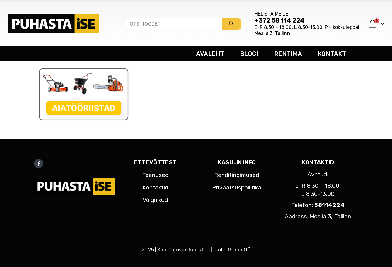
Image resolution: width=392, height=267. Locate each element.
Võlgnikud (155, 199)
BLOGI (249, 53)
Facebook (38, 163)
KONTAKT (332, 53)
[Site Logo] (53, 23)
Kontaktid (155, 187)
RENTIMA (288, 53)
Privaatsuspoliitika (236, 187)
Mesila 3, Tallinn (272, 33)
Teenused (155, 175)
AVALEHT (210, 53)
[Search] (231, 24)
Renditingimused (236, 175)
